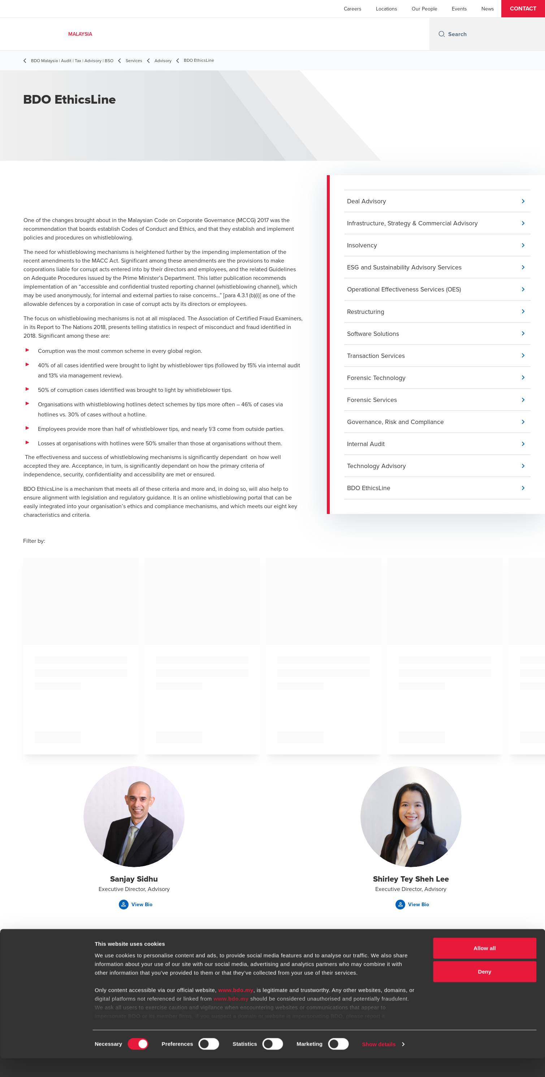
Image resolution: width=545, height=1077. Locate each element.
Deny (484, 990)
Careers (353, 8)
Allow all (484, 967)
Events (459, 8)
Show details (379, 1063)
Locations (386, 8)
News (487, 8)
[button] (523, 8)
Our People (424, 8)
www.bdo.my (236, 1008)
